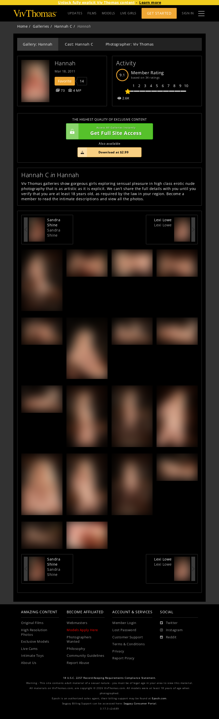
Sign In (188, 13)
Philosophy (76, 649)
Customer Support (127, 637)
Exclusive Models (35, 641)
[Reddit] (168, 637)
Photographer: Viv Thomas (130, 44)
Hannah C (63, 26)
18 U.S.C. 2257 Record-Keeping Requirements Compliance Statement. (109, 678)
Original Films (32, 623)
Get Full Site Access (108, 131)
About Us (28, 663)
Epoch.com (159, 698)
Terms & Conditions (128, 644)
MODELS (108, 13)
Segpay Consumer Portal (140, 703)
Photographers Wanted (79, 639)
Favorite (65, 81)
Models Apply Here (82, 630)
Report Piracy (123, 658)
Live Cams (29, 649)
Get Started (159, 13)
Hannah (65, 63)
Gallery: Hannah (38, 44)
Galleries (41, 26)
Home (22, 26)
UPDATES (75, 13)
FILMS (92, 13)
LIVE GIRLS (128, 13)
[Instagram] (171, 630)
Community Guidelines (85, 655)
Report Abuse (78, 663)
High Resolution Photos (34, 632)
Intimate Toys (32, 655)
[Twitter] (168, 623)
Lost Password (124, 630)
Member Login (124, 623)
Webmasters (77, 623)
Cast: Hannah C (79, 44)
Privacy (118, 651)
